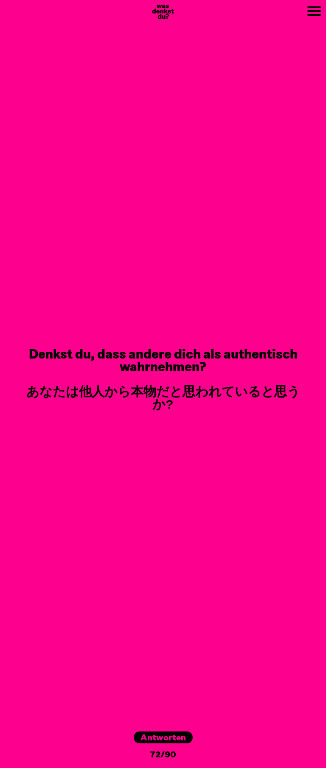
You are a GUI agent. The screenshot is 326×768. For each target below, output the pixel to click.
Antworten (163, 737)
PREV (9, 4)
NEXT (254, 4)
